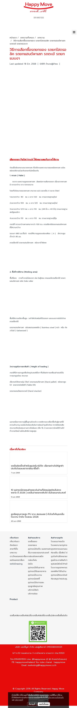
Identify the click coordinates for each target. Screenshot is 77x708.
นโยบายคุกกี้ (19, 700)
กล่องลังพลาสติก (35, 556)
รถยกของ (32, 545)
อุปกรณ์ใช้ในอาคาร (36, 567)
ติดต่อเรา (14, 545)
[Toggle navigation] (74, 32)
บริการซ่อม (32, 593)
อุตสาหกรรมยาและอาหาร (61, 548)
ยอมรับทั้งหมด (44, 704)
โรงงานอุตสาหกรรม (60, 567)
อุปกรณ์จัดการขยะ (36, 582)
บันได (30, 563)
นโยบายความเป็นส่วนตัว (56, 697)
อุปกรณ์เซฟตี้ (34, 578)
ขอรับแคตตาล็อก (17, 560)
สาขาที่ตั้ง (14, 548)
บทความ (13, 552)
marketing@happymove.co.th (42, 665)
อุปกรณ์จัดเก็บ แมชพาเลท (39, 548)
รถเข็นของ (32, 541)
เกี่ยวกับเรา (14, 541)
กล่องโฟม (32, 560)
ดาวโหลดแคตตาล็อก (19, 556)
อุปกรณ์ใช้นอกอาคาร (37, 571)
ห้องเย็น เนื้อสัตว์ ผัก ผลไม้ (62, 552)
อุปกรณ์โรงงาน (35, 575)
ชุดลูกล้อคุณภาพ (35, 586)
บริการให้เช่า (33, 590)
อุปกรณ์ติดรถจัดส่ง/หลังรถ (63, 575)
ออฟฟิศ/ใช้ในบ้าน (58, 571)
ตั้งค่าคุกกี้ (32, 704)
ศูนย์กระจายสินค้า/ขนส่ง (61, 560)
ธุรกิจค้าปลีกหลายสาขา (61, 556)
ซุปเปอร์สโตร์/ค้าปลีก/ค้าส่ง (63, 563)
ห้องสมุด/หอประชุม (59, 578)
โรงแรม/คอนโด (58, 541)
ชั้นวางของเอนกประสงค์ (38, 552)
